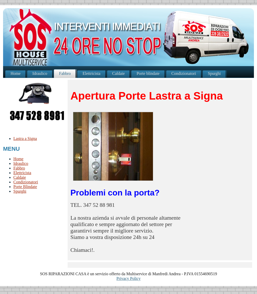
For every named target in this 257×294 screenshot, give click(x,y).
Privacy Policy (128, 278)
